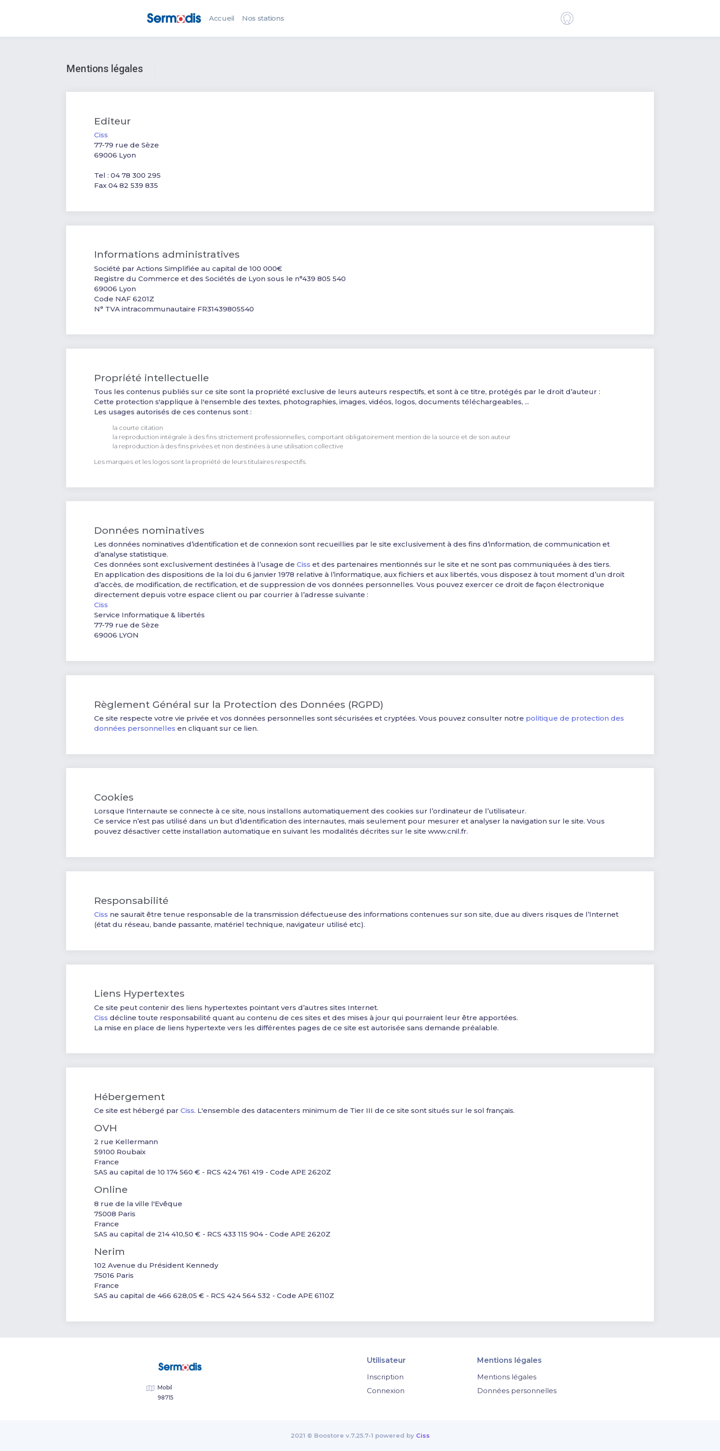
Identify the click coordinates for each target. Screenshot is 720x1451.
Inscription (385, 1376)
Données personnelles (517, 1390)
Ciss (101, 134)
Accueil (222, 18)
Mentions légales (506, 1376)
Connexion (386, 1390)
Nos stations (263, 18)
